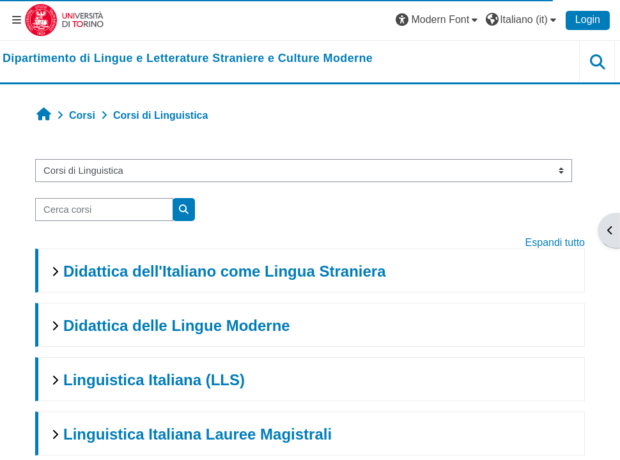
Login (587, 19)
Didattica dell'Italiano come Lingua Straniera (224, 271)
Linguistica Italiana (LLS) (154, 379)
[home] (188, 59)
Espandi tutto (555, 242)
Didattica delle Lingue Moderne (176, 325)
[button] (438, 20)
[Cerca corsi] (104, 209)
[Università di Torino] (64, 19)
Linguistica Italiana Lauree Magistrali (197, 434)
